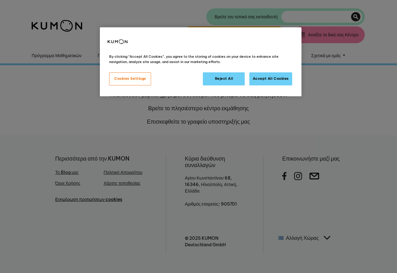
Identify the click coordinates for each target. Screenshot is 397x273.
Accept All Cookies (271, 78)
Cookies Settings (130, 78)
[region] (200, 61)
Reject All (224, 78)
